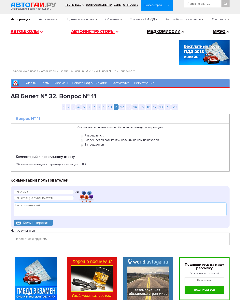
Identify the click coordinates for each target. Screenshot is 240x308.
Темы (45, 83)
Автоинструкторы (93, 31)
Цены (117, 4)
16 (148, 107)
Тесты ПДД (73, 4)
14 (135, 107)
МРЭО (219, 31)
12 (122, 107)
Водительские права (80, 19)
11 (116, 107)
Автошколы (47, 19)
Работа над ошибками (89, 83)
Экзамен (61, 83)
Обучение (112, 19)
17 (155, 107)
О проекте (130, 4)
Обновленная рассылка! (204, 273)
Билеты (30, 83)
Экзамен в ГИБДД (142, 19)
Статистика (120, 83)
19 (168, 107)
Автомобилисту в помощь (183, 19)
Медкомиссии (163, 31)
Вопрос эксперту (99, 4)
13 (129, 107)
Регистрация (144, 83)
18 (161, 107)
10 (110, 107)
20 (174, 107)
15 (142, 107)
